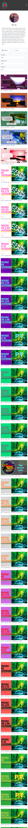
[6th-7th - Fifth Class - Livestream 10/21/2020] (14, 806)
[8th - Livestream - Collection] (14, 90)
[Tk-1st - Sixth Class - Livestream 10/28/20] (14, 751)
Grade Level (4, 61)
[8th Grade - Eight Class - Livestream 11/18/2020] (14, 494)
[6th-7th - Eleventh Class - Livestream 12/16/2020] (14, 200)
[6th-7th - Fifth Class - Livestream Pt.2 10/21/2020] (14, 788)
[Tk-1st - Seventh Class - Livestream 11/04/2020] (14, 659)
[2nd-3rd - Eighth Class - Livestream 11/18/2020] (14, 549)
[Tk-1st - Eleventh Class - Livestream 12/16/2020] (14, 255)
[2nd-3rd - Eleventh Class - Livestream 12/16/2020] (14, 237)
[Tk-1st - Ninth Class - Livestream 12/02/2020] (14, 457)
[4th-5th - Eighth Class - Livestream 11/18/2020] (14, 531)
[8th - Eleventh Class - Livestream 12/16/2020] (14, 182)
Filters (5, 50)
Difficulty (3, 67)
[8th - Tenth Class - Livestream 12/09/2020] (14, 274)
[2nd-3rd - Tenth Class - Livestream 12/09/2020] (14, 329)
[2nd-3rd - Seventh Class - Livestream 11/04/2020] (14, 641)
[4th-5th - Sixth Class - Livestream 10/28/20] (14, 714)
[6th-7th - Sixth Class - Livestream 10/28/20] (14, 696)
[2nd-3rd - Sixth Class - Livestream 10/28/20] (14, 733)
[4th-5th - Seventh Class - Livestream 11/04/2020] (14, 622)
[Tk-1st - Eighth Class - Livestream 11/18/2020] (14, 567)
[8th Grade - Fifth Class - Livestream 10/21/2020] (14, 769)
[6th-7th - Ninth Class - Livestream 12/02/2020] (14, 402)
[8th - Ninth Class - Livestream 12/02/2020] (14, 384)
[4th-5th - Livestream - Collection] (14, 127)
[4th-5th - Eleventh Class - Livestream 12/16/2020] (14, 219)
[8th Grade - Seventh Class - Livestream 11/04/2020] (14, 586)
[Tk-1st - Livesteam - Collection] (14, 164)
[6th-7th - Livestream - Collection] (14, 109)
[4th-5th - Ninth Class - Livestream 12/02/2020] (14, 421)
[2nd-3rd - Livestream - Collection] (14, 145)
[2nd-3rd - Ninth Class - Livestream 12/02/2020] (14, 439)
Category (3, 55)
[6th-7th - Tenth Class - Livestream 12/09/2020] (14, 292)
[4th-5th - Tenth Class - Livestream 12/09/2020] (14, 310)
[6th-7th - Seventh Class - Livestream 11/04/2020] (14, 604)
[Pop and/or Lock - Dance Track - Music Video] (14, 476)
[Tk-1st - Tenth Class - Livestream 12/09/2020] (14, 366)
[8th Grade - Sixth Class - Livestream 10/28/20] (14, 678)
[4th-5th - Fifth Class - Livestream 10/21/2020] (14, 824)
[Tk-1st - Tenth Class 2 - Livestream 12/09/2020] (14, 347)
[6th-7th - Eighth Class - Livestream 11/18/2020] (14, 512)
